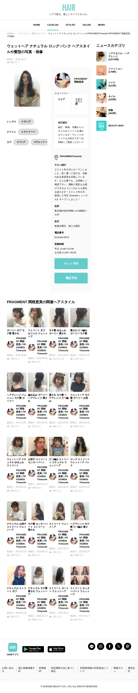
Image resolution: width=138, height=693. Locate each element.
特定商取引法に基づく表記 (62, 669)
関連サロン (118, 669)
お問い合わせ (8, 669)
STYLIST (70, 24)
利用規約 (42, 669)
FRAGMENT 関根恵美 (81, 80)
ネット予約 (71, 263)
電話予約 (71, 278)
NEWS (101, 24)
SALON (86, 24)
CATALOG (52, 24)
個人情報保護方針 (26, 669)
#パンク (21, 142)
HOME (36, 24)
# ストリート (28, 131)
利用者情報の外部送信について (94, 669)
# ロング (26, 121)
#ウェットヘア (42, 142)
